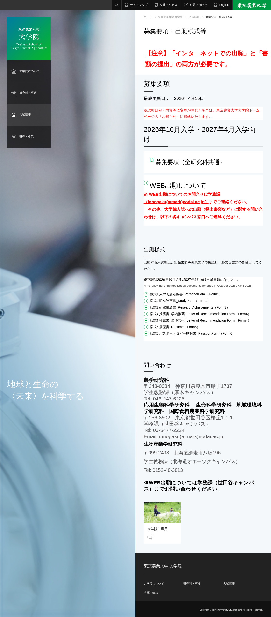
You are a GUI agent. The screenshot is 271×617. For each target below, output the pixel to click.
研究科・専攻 (28, 93)
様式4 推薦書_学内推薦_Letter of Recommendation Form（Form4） (200, 314)
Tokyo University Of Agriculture (227, 610)
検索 (116, 5)
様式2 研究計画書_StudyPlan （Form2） (180, 301)
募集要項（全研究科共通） (190, 162)
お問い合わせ (198, 5)
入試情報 (25, 114)
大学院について (29, 71)
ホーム (148, 16)
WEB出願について (178, 185)
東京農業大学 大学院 (170, 16)
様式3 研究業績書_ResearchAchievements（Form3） (190, 307)
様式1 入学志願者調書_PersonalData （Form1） (186, 294)
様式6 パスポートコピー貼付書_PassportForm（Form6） (193, 333)
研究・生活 (26, 136)
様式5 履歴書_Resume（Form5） (175, 327)
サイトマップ (139, 5)
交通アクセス (168, 5)
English (224, 5)
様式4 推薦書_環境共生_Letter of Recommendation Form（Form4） (200, 320)
